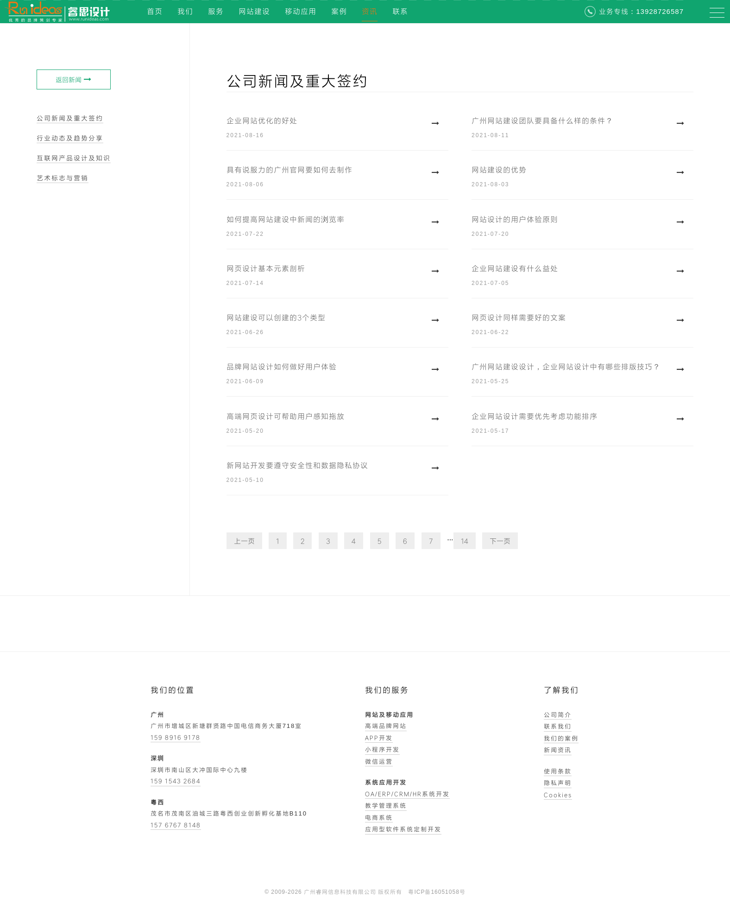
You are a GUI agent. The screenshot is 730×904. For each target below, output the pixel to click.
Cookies (558, 794)
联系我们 (558, 726)
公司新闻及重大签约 (70, 118)
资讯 (370, 11)
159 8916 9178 (176, 737)
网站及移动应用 (389, 714)
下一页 (500, 540)
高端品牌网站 (386, 725)
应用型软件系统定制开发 (403, 829)
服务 (216, 11)
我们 (185, 11)
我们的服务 (387, 690)
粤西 (157, 802)
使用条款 (558, 771)
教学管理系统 (386, 805)
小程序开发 (382, 749)
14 (464, 540)
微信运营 (379, 761)
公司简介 (558, 714)
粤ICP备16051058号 (436, 892)
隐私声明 (558, 782)
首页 (155, 11)
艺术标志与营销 (62, 177)
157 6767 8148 (176, 825)
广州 (157, 714)
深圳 (157, 758)
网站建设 (254, 11)
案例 (339, 11)
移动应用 (300, 11)
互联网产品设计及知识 (74, 157)
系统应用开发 (386, 782)
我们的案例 (561, 738)
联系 (400, 11)
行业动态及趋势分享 (70, 137)
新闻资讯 (558, 750)
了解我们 (561, 690)
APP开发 (379, 737)
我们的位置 (173, 690)
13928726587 (660, 11)
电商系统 (379, 817)
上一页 (244, 540)
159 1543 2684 (176, 781)
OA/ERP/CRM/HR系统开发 (407, 794)
